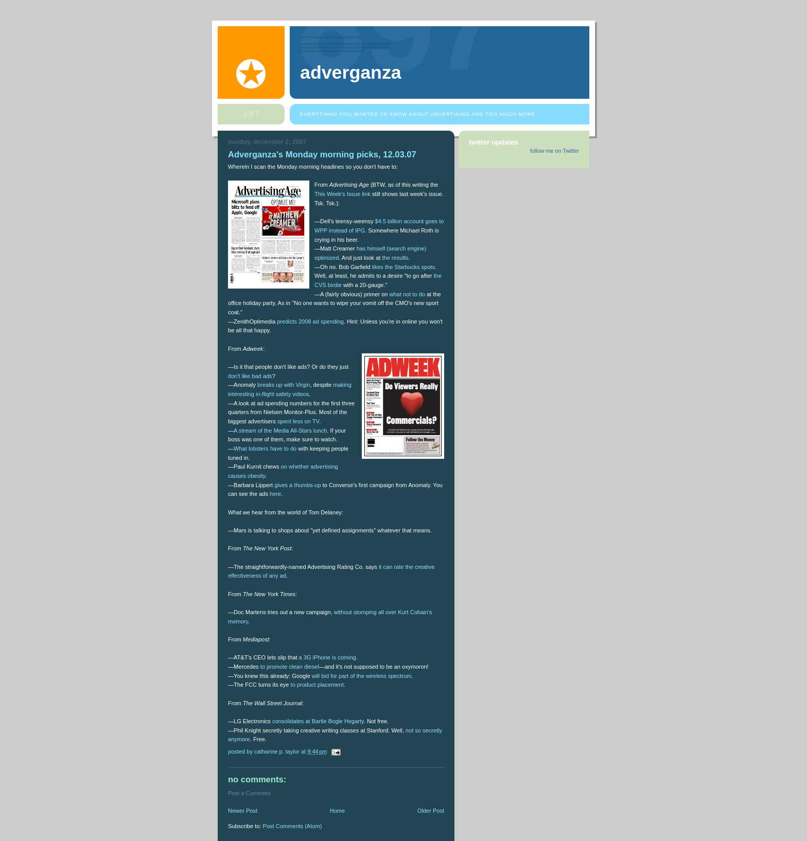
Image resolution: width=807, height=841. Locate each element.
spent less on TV (298, 421)
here (275, 494)
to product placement (317, 685)
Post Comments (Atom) (292, 826)
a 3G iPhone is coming (327, 657)
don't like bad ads (250, 376)
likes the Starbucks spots (403, 267)
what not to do (407, 294)
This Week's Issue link (342, 194)
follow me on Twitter (554, 151)
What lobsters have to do (265, 448)
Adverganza (350, 72)
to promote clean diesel (289, 667)
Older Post (430, 811)
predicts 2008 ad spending (310, 321)
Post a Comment (249, 793)
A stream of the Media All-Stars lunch (280, 430)
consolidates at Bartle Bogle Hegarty (318, 721)
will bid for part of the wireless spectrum (361, 676)
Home (337, 811)
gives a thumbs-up (297, 485)
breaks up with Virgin (283, 385)
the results (395, 258)
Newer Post (242, 811)
